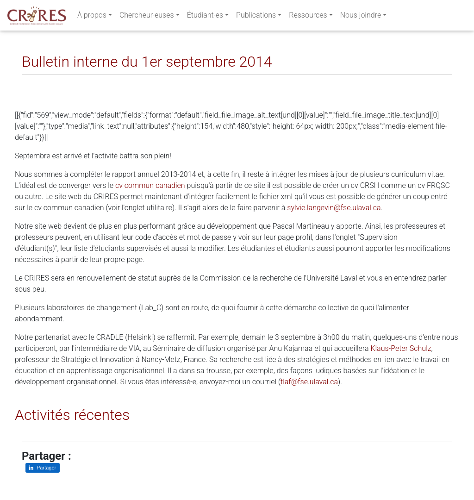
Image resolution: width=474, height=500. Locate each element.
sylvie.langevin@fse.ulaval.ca (333, 207)
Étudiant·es (205, 16)
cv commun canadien (150, 185)
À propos (91, 16)
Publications (256, 16)
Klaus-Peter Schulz (400, 348)
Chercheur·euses (146, 16)
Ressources (308, 16)
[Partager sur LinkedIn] (35, 81)
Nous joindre (360, 16)
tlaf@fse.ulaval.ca (309, 381)
